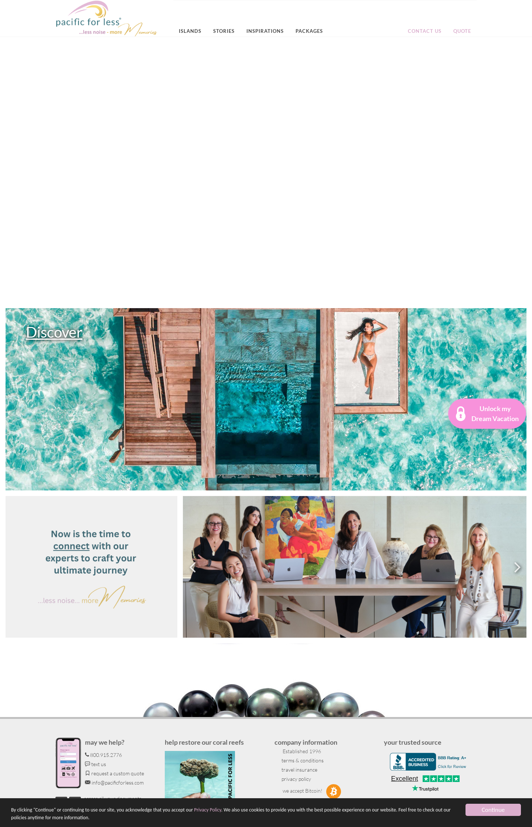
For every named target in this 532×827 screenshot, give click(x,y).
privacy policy (295, 779)
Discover (54, 332)
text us (95, 764)
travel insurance (298, 769)
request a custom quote (114, 773)
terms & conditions (302, 760)
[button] (487, 414)
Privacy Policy (207, 810)
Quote (462, 31)
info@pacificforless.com (114, 782)
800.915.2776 (103, 755)
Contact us (424, 31)
